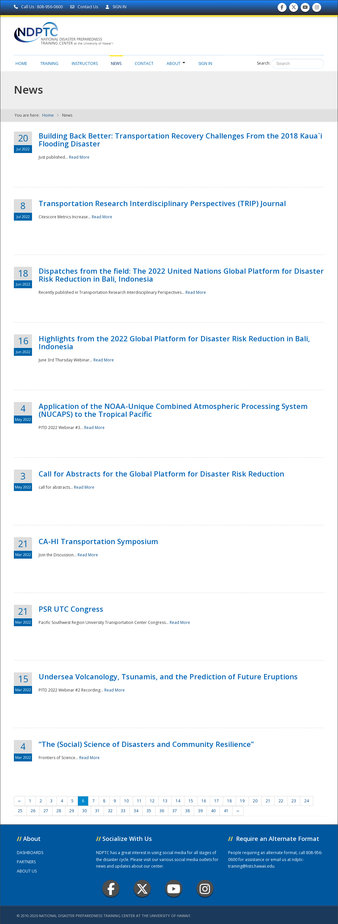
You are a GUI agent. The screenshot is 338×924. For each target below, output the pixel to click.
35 (149, 811)
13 (165, 801)
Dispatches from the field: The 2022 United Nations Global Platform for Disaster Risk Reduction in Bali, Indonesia (181, 275)
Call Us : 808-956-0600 (39, 7)
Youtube (174, 888)
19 (242, 801)
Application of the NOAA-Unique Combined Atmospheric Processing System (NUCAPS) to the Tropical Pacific (173, 410)
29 (71, 811)
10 (126, 801)
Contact (144, 63)
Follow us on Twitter (293, 9)
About (176, 63)
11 (139, 801)
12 (152, 801)
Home (21, 63)
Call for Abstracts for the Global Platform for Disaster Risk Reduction (161, 473)
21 (268, 801)
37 (174, 811)
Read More (79, 157)
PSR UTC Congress (71, 609)
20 (255, 801)
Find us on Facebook (282, 9)
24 (306, 801)
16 (203, 801)
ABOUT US (27, 871)
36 (161, 811)
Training (49, 63)
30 (84, 811)
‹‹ (19, 801)
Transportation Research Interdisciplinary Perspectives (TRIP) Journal (162, 203)
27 (46, 811)
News (116, 63)
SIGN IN (116, 7)
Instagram (205, 888)
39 (200, 811)
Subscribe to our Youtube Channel (305, 9)
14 (178, 801)
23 (293, 801)
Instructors (85, 63)
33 (123, 811)
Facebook (111, 888)
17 (216, 801)
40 (213, 811)
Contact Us (84, 7)
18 (229, 801)
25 (20, 811)
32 (110, 811)
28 (58, 811)
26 (33, 811)
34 (136, 811)
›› (238, 811)
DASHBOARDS (30, 852)
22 (281, 801)
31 (97, 811)
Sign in (205, 63)
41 (226, 811)
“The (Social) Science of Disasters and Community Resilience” (146, 744)
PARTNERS (26, 862)
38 (187, 811)
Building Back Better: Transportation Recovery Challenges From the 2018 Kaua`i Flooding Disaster (180, 139)
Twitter (142, 888)
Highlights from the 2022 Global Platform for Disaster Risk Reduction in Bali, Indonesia (174, 342)
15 (190, 801)
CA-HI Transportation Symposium (98, 541)
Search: (263, 63)
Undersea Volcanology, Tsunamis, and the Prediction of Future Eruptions (168, 676)
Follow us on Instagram (317, 9)
